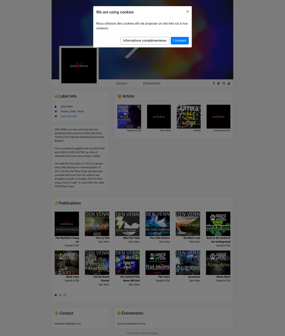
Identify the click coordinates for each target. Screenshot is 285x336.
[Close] (187, 11)
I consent (179, 40)
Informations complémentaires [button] (144, 40)
